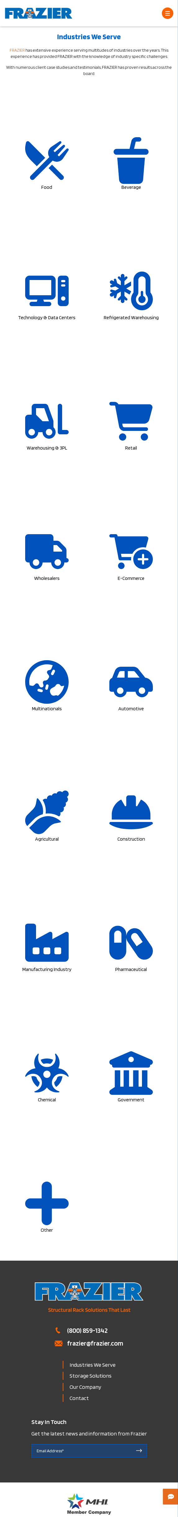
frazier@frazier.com (95, 1343)
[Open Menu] (167, 13)
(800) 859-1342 (87, 1330)
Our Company (85, 1387)
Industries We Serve (93, 1364)
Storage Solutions (91, 1375)
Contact (79, 1398)
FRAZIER (17, 50)
